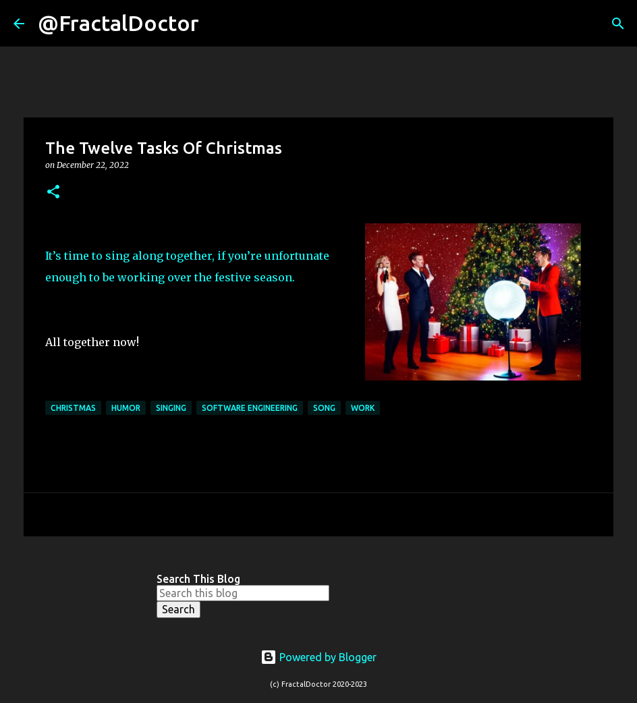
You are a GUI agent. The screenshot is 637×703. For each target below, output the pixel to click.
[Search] (218, 23)
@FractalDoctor (118, 23)
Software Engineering (250, 407)
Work (363, 407)
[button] (53, 193)
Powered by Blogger (318, 657)
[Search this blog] (243, 593)
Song (324, 407)
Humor (125, 407)
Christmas (73, 407)
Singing (171, 407)
